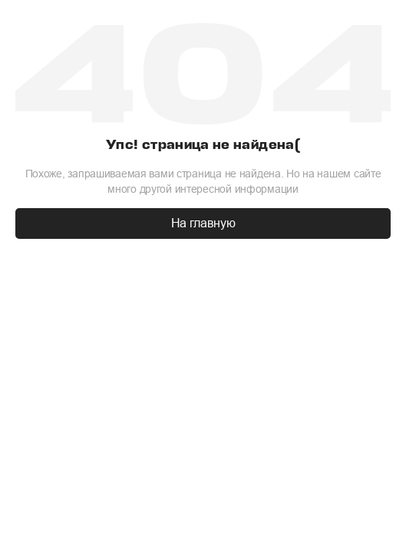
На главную (203, 223)
